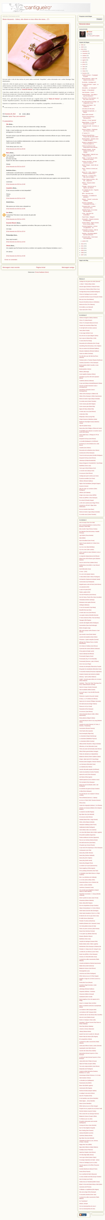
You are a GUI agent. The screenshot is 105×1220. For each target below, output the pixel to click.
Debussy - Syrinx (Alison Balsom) (87, 676)
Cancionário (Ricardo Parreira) (87, 728)
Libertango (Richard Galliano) (86, 989)
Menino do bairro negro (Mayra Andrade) (89, 398)
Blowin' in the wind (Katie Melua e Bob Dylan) (90, 1184)
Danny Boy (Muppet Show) (86, 863)
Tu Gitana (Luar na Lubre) (85, 1118)
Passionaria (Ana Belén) (85, 1083)
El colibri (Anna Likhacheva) (86, 918)
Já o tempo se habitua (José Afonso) (88, 646)
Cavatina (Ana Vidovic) (85, 447)
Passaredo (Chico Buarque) (86, 709)
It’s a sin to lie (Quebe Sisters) (86, 574)
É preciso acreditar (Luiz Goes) (87, 478)
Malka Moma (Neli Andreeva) (86, 965)
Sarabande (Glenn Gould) (85, 996)
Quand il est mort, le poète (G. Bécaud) (89, 1034)
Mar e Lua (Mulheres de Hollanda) (87, 877)
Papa (14, 116)
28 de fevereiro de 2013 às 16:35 (15, 208)
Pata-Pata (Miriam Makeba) (86, 1026)
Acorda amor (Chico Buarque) (86, 452)
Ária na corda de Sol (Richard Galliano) (89, 348)
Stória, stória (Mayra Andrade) (86, 822)
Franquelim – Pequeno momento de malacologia (90, 220)
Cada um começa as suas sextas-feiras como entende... (90, 146)
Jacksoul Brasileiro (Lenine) (86, 1133)
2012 (82, 243)
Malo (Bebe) (82, 538)
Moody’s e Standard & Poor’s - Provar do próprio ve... (89, 143)
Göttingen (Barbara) (84, 605)
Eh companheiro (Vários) (85, 1039)
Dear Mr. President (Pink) (85, 1095)
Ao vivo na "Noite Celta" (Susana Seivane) (90, 800)
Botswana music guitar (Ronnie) (87, 602)
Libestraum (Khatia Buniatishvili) (87, 460)
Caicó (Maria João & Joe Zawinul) (87, 829)
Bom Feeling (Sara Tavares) (86, 1130)
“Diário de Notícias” (54, 98)
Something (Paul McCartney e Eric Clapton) (90, 346)
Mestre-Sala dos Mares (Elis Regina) (88, 1036)
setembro (84, 57)
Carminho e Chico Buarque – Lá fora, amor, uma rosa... (90, 98)
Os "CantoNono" (83, 1201)
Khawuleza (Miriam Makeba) (86, 900)
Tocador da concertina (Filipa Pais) (88, 325)
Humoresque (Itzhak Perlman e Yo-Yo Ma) (89, 1075)
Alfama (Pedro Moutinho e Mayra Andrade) (90, 743)
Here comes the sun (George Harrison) (89, 1113)
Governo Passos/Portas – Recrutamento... (88, 117)
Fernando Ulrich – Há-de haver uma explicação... (90, 237)
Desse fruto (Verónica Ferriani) (87, 931)
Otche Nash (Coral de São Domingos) (88, 910)
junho (83, 64)
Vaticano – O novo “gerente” (89, 120)
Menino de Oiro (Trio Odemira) (87, 304)
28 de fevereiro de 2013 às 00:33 (15, 149)
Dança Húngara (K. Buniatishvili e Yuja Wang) (90, 463)
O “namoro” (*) (85, 133)
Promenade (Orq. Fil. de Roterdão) (88, 658)
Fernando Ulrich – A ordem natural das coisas (89, 207)
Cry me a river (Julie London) (86, 549)
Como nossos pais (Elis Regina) (87, 403)
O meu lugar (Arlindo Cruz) (86, 333)
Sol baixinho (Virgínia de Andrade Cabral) (89, 579)
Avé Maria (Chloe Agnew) (85, 777)
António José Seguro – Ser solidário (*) (89, 106)
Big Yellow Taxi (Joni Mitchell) (86, 814)
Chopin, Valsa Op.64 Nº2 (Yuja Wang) (88, 759)
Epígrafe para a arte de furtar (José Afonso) (90, 584)
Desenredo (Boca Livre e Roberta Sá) (88, 882)
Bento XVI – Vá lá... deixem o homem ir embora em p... (89, 173)
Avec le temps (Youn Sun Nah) (87, 522)
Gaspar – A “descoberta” (88, 90)
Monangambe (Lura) (84, 971)
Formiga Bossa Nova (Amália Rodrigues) (89, 291)
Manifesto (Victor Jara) (85, 938)
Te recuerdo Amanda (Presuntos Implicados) (90, 671)
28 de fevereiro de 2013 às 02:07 (15, 166)
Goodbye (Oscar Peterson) (86, 1149)
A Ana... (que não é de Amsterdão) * (87, 214)
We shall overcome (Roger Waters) (88, 703)
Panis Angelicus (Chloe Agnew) (87, 868)
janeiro (84, 241)
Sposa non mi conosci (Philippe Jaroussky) (90, 701)
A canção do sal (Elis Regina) (86, 811)
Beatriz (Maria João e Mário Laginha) (88, 944)
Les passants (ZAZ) (84, 587)
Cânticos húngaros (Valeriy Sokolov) (88, 317)
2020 (82, 47)
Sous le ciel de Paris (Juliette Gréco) (88, 562)
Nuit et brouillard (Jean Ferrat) (86, 540)
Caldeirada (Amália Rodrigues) (87, 827)
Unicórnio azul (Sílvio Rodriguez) (87, 973)
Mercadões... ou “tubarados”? (89, 88)
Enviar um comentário (11, 259)
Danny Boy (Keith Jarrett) (85, 860)
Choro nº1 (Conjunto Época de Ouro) (88, 322)
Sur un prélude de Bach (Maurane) (88, 1174)
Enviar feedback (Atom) (42, 272)
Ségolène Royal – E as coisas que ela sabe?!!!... (89, 210)
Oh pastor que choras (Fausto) (87, 845)
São (7, 124)
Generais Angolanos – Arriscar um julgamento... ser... (89, 227)
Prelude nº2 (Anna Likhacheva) (87, 921)
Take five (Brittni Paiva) (85, 425)
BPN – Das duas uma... (88, 193)
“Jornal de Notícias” (27, 89)
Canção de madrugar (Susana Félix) (88, 941)
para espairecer (20, 116)
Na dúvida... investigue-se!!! (89, 82)
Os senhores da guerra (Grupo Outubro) (89, 788)
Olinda (8, 245)
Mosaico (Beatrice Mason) (85, 936)
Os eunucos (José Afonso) (86, 473)
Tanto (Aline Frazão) (84, 330)
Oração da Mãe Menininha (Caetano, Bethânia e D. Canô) (88, 1072)
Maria (8, 152)
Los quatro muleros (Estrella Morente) (88, 615)
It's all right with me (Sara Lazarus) (88, 328)
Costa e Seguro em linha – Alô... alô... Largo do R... (90, 180)
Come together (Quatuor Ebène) (87, 374)
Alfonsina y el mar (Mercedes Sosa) (88, 746)
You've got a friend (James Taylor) (87, 1157)
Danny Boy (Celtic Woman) (86, 852)
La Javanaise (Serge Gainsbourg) (87, 736)
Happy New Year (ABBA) (85, 1144)
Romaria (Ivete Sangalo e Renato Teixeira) (90, 761)
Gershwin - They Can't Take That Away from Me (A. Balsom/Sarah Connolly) (90, 684)
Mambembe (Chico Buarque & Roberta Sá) (90, 946)
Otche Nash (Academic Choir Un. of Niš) (89, 913)
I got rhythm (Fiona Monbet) (86, 535)
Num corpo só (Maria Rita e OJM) (87, 338)
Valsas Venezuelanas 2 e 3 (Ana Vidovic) (89, 908)
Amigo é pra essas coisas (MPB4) (87, 495)
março (84, 71)
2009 (82, 250)
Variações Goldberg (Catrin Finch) (87, 824)
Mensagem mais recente (11, 267)
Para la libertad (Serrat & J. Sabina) (88, 797)
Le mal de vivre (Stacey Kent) (86, 470)
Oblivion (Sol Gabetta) (84, 492)
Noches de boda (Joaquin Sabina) (87, 1090)
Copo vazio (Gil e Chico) (85, 309)
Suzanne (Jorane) (83, 486)
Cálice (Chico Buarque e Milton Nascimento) (90, 396)
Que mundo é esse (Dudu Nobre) (87, 634)
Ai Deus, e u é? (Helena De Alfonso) (88, 698)
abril (83, 68)
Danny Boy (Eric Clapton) (85, 858)
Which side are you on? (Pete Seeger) (88, 976)
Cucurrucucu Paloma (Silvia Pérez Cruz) (89, 289)
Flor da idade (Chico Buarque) (86, 782)
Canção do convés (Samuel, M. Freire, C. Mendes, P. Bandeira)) (89, 725)
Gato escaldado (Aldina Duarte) (87, 689)
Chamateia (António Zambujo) (86, 599)
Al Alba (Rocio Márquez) (85, 791)
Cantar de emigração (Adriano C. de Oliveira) (90, 805)
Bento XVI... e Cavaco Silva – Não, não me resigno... (89, 176)
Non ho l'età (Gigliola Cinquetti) (87, 1128)
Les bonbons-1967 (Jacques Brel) (87, 1012)
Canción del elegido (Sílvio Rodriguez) (89, 622)
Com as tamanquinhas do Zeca (87, 1208)
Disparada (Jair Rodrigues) (86, 1068)
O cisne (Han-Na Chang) (85, 340)
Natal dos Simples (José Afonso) (87, 1152)
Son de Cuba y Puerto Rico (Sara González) (90, 597)
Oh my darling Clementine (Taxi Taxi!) (88, 870)
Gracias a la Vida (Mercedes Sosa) (88, 956)
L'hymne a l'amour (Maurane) (86, 1029)
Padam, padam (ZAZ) (84, 592)
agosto (84, 60)
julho (83, 62)
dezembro (85, 51)
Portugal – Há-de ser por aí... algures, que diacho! (89, 187)
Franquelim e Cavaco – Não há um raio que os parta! (90, 230)
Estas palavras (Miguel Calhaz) (87, 718)
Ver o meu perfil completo (93, 35)
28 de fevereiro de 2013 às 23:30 (15, 256)
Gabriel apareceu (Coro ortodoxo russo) (89, 779)
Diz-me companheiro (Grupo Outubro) (88, 905)
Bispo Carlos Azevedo (87, 114)
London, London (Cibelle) (85, 885)
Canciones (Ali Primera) (85, 1187)
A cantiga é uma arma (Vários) (87, 1093)
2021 (82, 45)
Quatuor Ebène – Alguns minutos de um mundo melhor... (90, 223)
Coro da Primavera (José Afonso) (87, 594)
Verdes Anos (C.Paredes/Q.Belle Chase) (89, 1181)
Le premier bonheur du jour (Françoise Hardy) (90, 296)
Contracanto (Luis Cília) (85, 850)
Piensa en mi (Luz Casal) (85, 706)
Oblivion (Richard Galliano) (86, 481)
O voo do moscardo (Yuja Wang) (87, 607)
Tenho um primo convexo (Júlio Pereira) (89, 928)
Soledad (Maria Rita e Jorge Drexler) (88, 819)
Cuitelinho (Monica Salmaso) (86, 380)
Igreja (10, 116)
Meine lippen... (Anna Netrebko (87, 1101)
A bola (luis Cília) (83, 414)
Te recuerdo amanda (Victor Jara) (87, 1194)
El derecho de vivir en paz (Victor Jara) (89, 915)
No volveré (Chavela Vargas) (86, 500)
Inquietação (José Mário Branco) (87, 1048)
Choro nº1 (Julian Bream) (85, 320)
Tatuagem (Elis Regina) (85, 620)
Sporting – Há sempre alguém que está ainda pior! (89, 234)
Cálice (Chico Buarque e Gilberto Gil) (88, 393)
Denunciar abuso (84, 24)
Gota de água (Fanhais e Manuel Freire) (89, 286)
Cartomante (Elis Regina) (85, 1088)
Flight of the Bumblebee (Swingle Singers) (89, 483)
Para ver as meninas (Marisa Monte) (88, 840)
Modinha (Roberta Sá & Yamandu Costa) (89, 923)
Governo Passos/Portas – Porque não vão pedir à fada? (90, 136)
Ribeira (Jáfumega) (84, 371)
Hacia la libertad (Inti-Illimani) (86, 653)
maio (83, 66)
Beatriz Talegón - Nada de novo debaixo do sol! (90, 155)
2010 (82, 248)
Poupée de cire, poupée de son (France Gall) (90, 1108)
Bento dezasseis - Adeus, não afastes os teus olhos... (89, 79)
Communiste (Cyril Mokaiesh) (86, 581)
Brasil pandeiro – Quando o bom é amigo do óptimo (90, 139)
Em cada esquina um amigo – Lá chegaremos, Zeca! (90, 102)
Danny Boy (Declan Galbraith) (86, 855)
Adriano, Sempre (83, 1203)
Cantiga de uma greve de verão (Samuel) (89, 281)
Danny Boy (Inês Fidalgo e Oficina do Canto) (90, 428)
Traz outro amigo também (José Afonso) (89, 1066)
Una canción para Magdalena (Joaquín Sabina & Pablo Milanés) (89, 890)
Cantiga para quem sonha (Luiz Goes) (88, 475)
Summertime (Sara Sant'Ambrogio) (88, 625)
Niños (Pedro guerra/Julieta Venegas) (88, 751)
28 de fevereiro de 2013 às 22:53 (15, 242)
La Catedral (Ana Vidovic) (85, 766)
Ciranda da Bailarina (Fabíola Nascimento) (90, 963)
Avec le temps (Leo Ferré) (85, 1179)
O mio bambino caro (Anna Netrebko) (88, 1098)
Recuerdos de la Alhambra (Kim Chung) (89, 343)
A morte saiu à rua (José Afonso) (87, 411)
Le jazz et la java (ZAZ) (85, 589)
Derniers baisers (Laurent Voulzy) (87, 1111)
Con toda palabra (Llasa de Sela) (87, 926)
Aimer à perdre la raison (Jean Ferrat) (88, 897)
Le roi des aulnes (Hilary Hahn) (87, 879)
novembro (85, 53)
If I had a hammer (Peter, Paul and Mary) (89, 617)
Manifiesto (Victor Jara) (85, 465)
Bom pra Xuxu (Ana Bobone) (86, 299)
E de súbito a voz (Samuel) (86, 307)
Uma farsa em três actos (88, 108)
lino (7, 212)
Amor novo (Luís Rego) (85, 664)
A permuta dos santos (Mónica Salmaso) (89, 648)
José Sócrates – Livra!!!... (88, 92)
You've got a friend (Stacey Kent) (87, 468)
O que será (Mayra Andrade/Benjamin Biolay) (90, 383)
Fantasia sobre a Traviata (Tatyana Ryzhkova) (90, 360)
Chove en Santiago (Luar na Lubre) (88, 294)
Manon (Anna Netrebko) (85, 1103)
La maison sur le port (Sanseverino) (88, 865)
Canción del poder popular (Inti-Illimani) (89, 769)
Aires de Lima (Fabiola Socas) (86, 1017)
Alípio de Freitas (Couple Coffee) (87, 1063)
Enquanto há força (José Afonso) (87, 438)
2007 (82, 254)
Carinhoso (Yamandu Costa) (86, 887)
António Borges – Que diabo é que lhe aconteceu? (89, 95)
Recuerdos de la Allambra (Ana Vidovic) (89, 450)
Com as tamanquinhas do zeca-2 (87, 1206)
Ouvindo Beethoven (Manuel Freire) (88, 1169)
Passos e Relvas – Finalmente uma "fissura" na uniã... (89, 130)
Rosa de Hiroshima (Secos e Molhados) (89, 302)
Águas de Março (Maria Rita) (86, 409)
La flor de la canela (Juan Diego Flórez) (89, 502)
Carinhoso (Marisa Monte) (85, 1135)
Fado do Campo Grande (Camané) (88, 687)
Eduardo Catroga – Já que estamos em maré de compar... (88, 151)
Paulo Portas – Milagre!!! (88, 217)
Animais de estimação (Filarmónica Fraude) (90, 666)
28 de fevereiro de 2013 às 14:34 (15, 198)
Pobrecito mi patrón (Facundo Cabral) (88, 696)
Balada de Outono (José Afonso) (87, 968)
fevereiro (84, 73)
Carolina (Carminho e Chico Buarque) (88, 362)
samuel (90, 31)
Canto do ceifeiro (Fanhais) (86, 353)
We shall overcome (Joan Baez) (87, 842)
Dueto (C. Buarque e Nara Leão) (87, 1019)
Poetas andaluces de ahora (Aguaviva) (89, 837)
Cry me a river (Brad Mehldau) (86, 547)
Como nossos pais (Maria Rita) (87, 406)
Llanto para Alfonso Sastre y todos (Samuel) (90, 1045)
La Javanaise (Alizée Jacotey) (86, 741)
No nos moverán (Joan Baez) (86, 509)
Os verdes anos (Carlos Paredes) (87, 401)
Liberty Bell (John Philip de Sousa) (88, 1061)
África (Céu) (82, 802)
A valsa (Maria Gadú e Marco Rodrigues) (89, 576)
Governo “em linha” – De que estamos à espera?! (89, 162)
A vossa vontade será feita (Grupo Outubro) (90, 1176)
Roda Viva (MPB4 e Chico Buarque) (88, 954)
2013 (82, 49)
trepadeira (9, 188)
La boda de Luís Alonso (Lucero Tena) (88, 951)
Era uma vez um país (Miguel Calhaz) (88, 335)
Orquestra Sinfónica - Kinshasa (87, 991)
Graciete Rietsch (11, 223)
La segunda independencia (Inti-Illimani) (89, 556)
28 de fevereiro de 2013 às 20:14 (15, 231)
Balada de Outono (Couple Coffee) (88, 1116)
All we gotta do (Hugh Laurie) (86, 651)
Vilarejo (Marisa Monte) (85, 1031)
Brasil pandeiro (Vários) (85, 369)
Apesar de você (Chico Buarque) (87, 774)
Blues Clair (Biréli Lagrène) (86, 1085)
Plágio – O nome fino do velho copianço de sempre (89, 158)
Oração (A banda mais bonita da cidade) (89, 674)
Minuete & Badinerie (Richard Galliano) (89, 351)
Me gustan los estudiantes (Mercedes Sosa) (90, 669)
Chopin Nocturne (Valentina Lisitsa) (88, 419)
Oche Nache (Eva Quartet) (86, 731)
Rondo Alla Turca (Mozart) (85, 982)
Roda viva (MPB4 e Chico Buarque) (88, 497)
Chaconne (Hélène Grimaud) (86, 994)
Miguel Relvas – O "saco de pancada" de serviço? (89, 123)
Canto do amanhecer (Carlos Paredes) (89, 772)
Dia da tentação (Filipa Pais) (86, 733)
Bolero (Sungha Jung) (84, 628)
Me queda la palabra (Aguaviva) (87, 834)
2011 (82, 246)
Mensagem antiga (68, 267)
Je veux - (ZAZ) (83, 571)
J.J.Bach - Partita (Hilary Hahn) (87, 284)
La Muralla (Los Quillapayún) (86, 1080)
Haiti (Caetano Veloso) (85, 1077)
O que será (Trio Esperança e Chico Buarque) (90, 847)
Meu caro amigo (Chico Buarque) (87, 1192)
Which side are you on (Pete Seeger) (88, 1106)
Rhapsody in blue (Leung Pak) (86, 416)
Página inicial (40, 267)
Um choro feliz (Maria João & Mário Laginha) (90, 832)
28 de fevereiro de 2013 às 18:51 (15, 219)
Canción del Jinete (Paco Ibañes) (87, 1050)
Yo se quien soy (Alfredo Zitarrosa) (88, 933)
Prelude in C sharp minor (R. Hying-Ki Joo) (90, 949)
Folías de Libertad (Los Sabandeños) (88, 754)
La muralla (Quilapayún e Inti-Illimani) (88, 441)
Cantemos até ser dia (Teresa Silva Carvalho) (90, 1014)
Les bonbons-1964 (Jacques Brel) (87, 1009)
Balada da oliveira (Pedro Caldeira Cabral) (90, 756)
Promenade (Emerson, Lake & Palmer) (89, 661)
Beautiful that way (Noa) (85, 610)
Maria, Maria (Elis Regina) (85, 903)
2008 (82, 252)
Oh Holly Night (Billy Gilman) (86, 1154)
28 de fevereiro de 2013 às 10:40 (15, 184)
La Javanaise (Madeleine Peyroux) (88, 738)
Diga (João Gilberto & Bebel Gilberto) (88, 1147)
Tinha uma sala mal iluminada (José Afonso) (90, 748)
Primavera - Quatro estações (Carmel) (88, 639)
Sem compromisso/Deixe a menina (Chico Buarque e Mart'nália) (89, 525)
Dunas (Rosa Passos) (84, 1171)
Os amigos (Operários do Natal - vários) (89, 1160)
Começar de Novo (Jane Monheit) (87, 1125)
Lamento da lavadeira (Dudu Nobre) (88, 637)
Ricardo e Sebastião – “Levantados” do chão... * (89, 203)
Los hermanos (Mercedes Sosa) (87, 764)
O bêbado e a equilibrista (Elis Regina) (89, 1189)
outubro (84, 55)
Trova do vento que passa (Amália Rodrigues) (90, 455)
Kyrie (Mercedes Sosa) (85, 569)
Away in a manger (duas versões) (87, 1003)
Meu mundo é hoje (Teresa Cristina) (88, 529)
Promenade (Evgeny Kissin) (86, 656)
